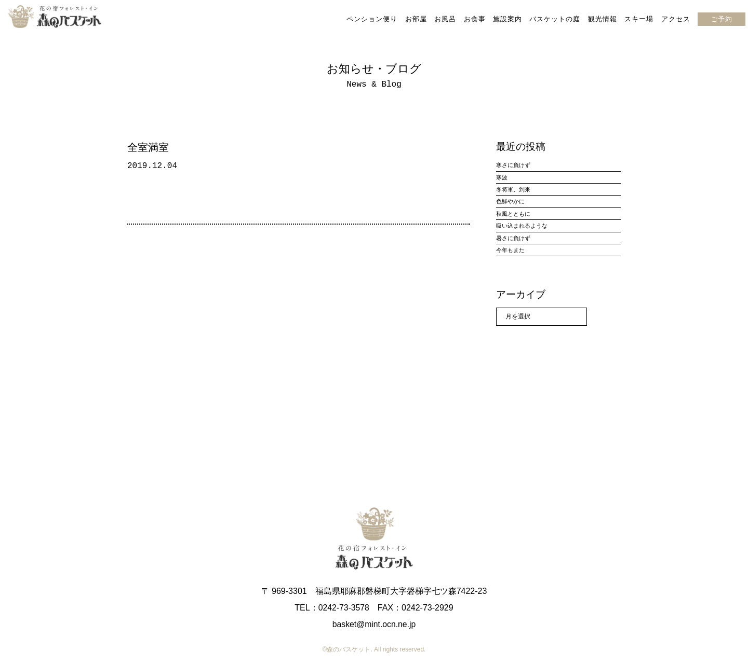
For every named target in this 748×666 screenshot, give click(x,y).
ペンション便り (371, 19)
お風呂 (445, 19)
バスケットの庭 (554, 19)
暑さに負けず (513, 238)
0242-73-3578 (344, 607)
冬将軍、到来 (513, 189)
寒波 (501, 177)
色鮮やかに (510, 201)
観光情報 (602, 19)
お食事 (474, 19)
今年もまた (510, 250)
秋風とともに (513, 214)
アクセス (675, 19)
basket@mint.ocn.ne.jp (374, 624)
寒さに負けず (513, 165)
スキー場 (638, 19)
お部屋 (415, 19)
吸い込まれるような (521, 226)
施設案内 (507, 19)
